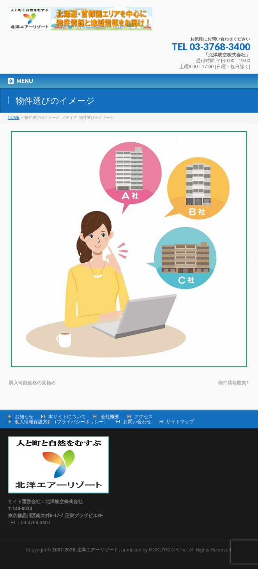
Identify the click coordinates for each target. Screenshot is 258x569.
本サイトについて (67, 416)
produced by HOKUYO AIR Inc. (120, 550)
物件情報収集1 (233, 382)
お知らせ (24, 416)
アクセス (143, 416)
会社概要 (110, 416)
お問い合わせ (137, 421)
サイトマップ (180, 421)
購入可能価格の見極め (32, 382)
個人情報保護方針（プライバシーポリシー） (61, 421)
